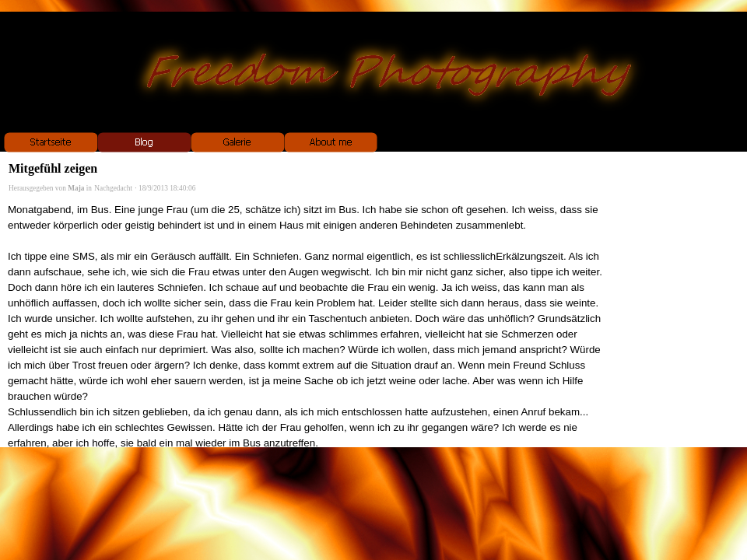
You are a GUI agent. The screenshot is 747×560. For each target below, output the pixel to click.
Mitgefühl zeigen (53, 168)
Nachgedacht (113, 188)
